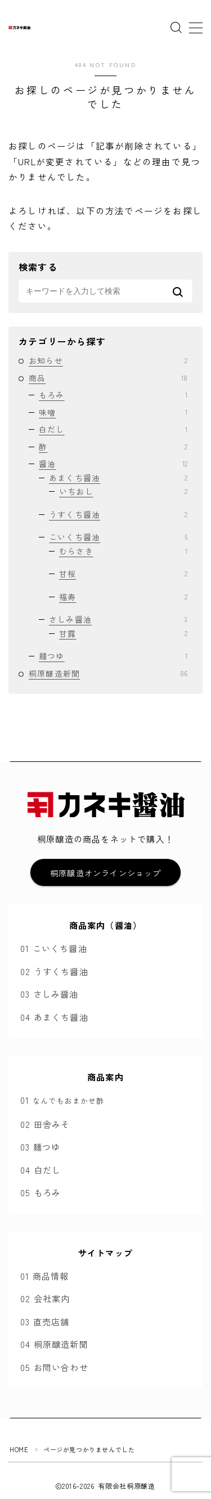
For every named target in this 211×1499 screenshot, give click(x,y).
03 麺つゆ (40, 1146)
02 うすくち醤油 (54, 971)
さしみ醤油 (118, 619)
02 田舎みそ (45, 1124)
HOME (19, 1449)
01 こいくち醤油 (53, 948)
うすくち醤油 (118, 514)
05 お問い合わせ (54, 1367)
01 (62, 1100)
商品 (108, 377)
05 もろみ (40, 1192)
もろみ (113, 394)
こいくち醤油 (118, 537)
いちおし (123, 491)
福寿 (123, 596)
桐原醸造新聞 (108, 673)
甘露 (123, 633)
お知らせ (108, 360)
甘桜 (123, 573)
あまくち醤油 (118, 477)
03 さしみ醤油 (49, 993)
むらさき (123, 551)
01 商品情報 (44, 1275)
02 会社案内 (45, 1298)
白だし (113, 429)
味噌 (113, 412)
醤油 (113, 463)
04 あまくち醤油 (54, 1017)
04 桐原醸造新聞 (54, 1344)
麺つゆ (113, 656)
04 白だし (40, 1169)
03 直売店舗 (44, 1321)
